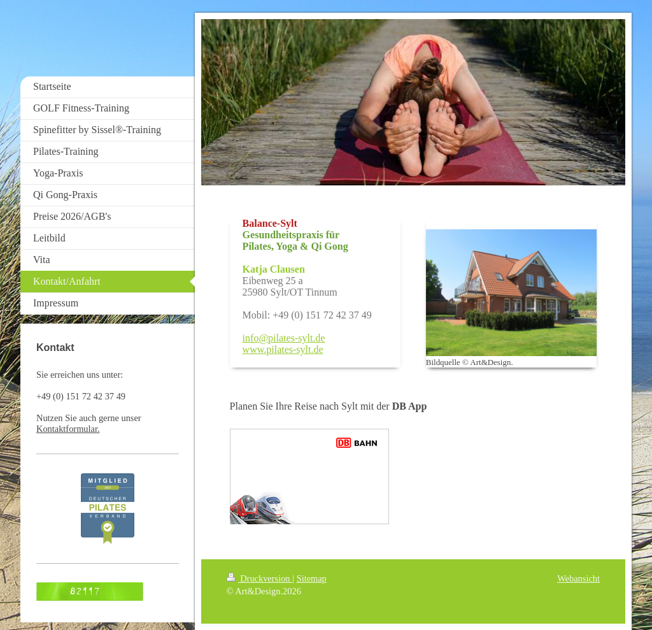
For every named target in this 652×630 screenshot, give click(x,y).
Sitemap (312, 578)
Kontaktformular (66, 429)
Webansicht (578, 578)
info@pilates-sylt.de (284, 338)
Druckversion (260, 578)
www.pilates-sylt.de (283, 349)
